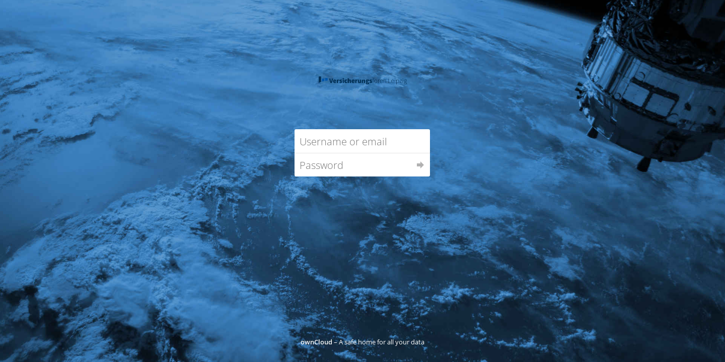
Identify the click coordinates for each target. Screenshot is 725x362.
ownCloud (316, 341)
